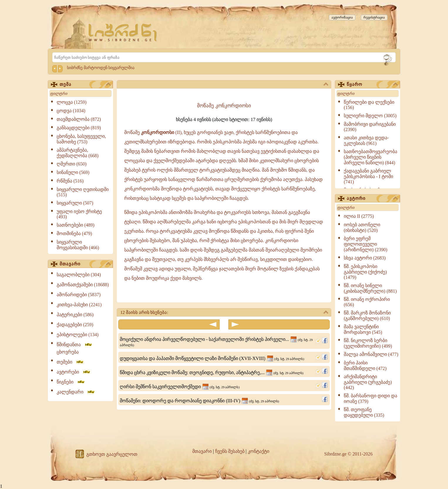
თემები (70, 361)
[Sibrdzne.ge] (123, 32)
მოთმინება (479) (74, 233)
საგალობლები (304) (79, 274)
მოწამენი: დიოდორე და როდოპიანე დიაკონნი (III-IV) (199, 400)
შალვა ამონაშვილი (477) (371, 354)
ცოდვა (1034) (71, 110)
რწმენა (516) (70, 180)
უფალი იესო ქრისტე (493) (79, 214)
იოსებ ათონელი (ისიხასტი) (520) (362, 227)
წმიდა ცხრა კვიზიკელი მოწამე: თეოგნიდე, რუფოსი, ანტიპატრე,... (212, 372)
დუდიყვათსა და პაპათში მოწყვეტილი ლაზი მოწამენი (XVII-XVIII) (212, 358)
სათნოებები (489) (76, 224)
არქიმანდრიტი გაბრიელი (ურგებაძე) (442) (368, 382)
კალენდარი (76, 391)
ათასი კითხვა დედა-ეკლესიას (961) (366, 140)
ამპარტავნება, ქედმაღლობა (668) (78, 153)
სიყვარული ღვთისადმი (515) (83, 192)
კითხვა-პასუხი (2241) (79, 304)
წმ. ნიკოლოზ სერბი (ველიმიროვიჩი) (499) (368, 343)
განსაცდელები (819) (79, 127)
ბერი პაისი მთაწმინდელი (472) (365, 365)
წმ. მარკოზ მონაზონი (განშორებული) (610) (367, 315)
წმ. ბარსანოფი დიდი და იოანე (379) (370, 398)
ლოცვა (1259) (72, 102)
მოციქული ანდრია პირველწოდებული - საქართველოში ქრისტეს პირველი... (216, 342)
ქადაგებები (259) (75, 324)
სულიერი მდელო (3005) (370, 115)
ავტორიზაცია (342, 17)
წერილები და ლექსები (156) (369, 105)
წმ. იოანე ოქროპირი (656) (367, 302)
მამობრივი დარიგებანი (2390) (370, 127)
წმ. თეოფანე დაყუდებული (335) (364, 412)
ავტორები (74, 371)
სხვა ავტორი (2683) (365, 257)
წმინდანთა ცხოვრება (74, 348)
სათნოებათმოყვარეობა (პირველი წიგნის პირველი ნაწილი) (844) (370, 157)
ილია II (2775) (359, 216)
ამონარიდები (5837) (79, 294)
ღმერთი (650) (72, 163)
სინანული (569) (73, 172)
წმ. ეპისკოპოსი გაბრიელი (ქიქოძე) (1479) (365, 272)
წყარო (372, 84)
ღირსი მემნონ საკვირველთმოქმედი (180, 386)
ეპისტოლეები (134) (78, 334)
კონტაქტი (258, 451)
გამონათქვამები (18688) (83, 284)
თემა (85, 84)
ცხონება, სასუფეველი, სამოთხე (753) (81, 139)
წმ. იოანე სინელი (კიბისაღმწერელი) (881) (370, 288)
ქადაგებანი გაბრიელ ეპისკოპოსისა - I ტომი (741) (368, 176)
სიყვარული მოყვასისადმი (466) (78, 245)
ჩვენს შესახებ (230, 451)
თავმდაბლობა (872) (79, 119)
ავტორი (372, 198)
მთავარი (85, 264)
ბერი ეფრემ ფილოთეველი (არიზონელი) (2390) (365, 244)
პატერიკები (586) (75, 314)
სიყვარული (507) (75, 202)
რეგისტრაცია (374, 17)
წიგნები (71, 381)
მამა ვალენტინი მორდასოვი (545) (363, 329)
